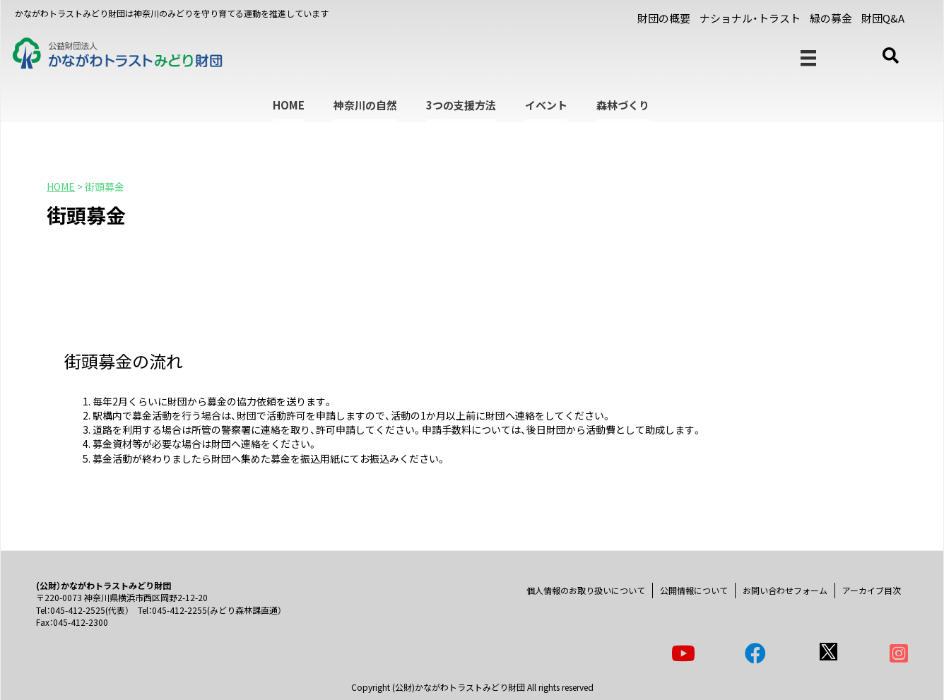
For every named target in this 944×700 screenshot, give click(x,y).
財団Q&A (882, 18)
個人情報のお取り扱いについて (585, 590)
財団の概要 (663, 18)
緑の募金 (831, 18)
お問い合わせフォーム (785, 590)
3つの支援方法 (461, 104)
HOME (289, 104)
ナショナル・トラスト (750, 18)
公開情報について (694, 590)
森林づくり (622, 104)
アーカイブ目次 (871, 590)
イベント (546, 104)
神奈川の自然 (365, 104)
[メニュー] (808, 58)
